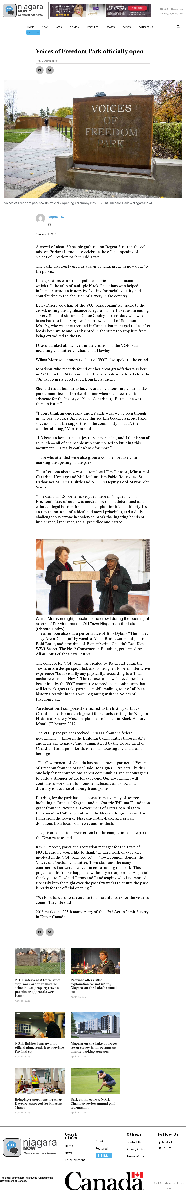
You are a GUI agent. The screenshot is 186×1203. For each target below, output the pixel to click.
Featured (102, 1148)
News (68, 1153)
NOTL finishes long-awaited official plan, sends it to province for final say (39, 1047)
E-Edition (104, 1155)
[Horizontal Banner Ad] (100, 10)
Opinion (101, 1141)
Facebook (167, 1142)
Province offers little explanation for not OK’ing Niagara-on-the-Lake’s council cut (94, 985)
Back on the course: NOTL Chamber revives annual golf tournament (93, 1103)
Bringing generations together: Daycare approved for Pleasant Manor (38, 1103)
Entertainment (75, 1160)
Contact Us (134, 1142)
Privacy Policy (136, 1149)
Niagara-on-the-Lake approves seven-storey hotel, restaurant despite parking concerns (94, 1047)
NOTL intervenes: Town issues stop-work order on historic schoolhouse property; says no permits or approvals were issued (37, 987)
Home (69, 1146)
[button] (178, 27)
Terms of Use (135, 1156)
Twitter (166, 1147)
